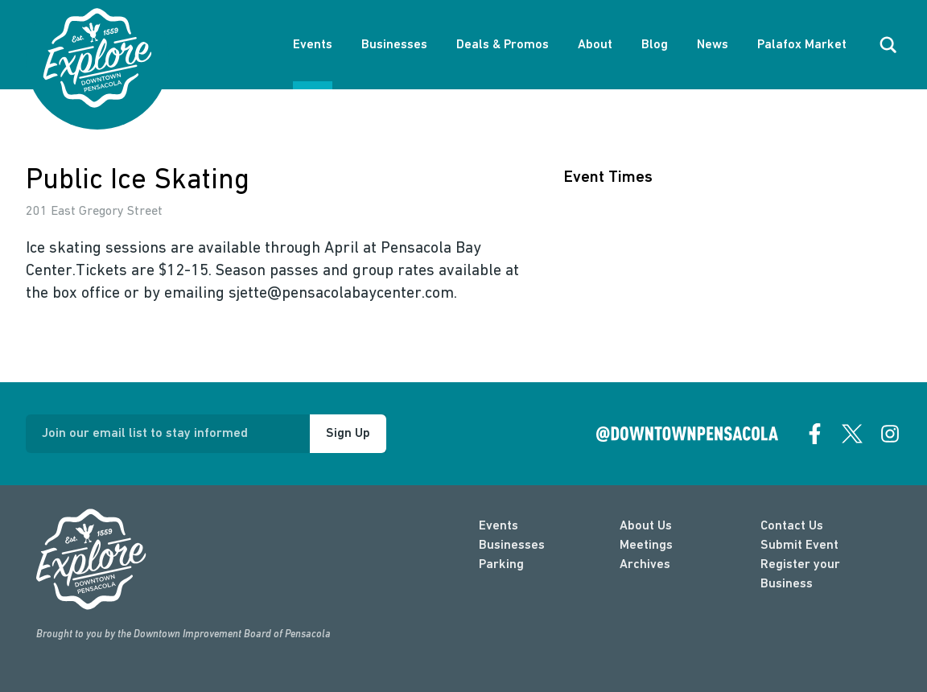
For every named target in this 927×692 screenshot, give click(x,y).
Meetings (646, 546)
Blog (654, 45)
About (595, 45)
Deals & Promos (502, 45)
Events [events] (498, 526)
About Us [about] (646, 526)
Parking (501, 565)
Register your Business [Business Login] (800, 574)
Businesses (394, 45)
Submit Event (799, 546)
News (712, 45)
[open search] (888, 45)
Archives (645, 565)
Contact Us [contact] (791, 526)
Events (312, 45)
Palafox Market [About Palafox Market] (802, 45)
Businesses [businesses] (512, 546)
